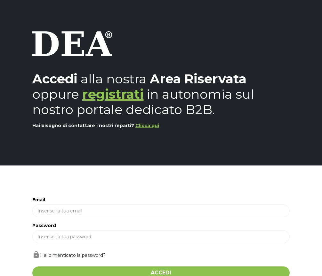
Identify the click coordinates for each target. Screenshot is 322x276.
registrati (113, 94)
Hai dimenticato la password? (73, 255)
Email (38, 200)
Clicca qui (147, 125)
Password (44, 225)
